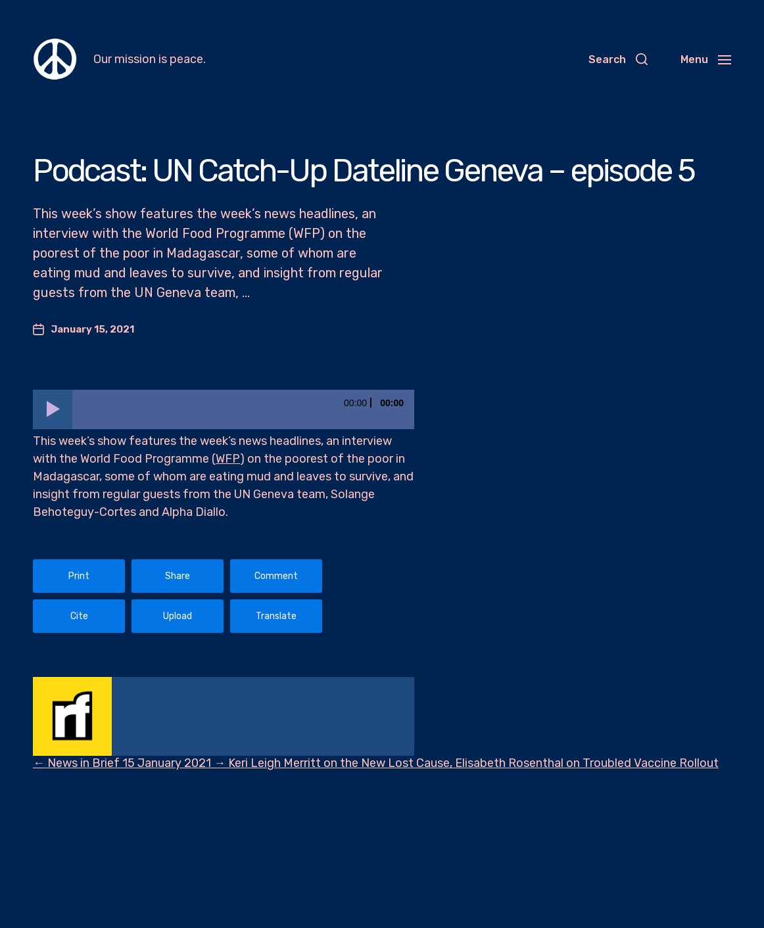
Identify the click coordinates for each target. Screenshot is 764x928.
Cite (79, 616)
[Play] (52, 409)
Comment (276, 576)
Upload (177, 616)
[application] (223, 409)
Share (177, 576)
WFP (228, 459)
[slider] (243, 409)
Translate (276, 616)
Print (78, 576)
